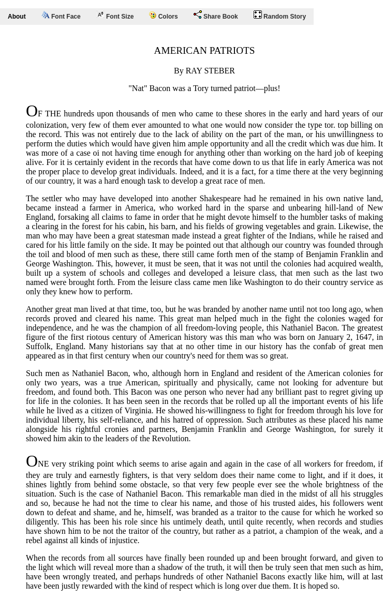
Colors (163, 15)
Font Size (115, 15)
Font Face (61, 15)
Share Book (216, 15)
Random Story (280, 15)
